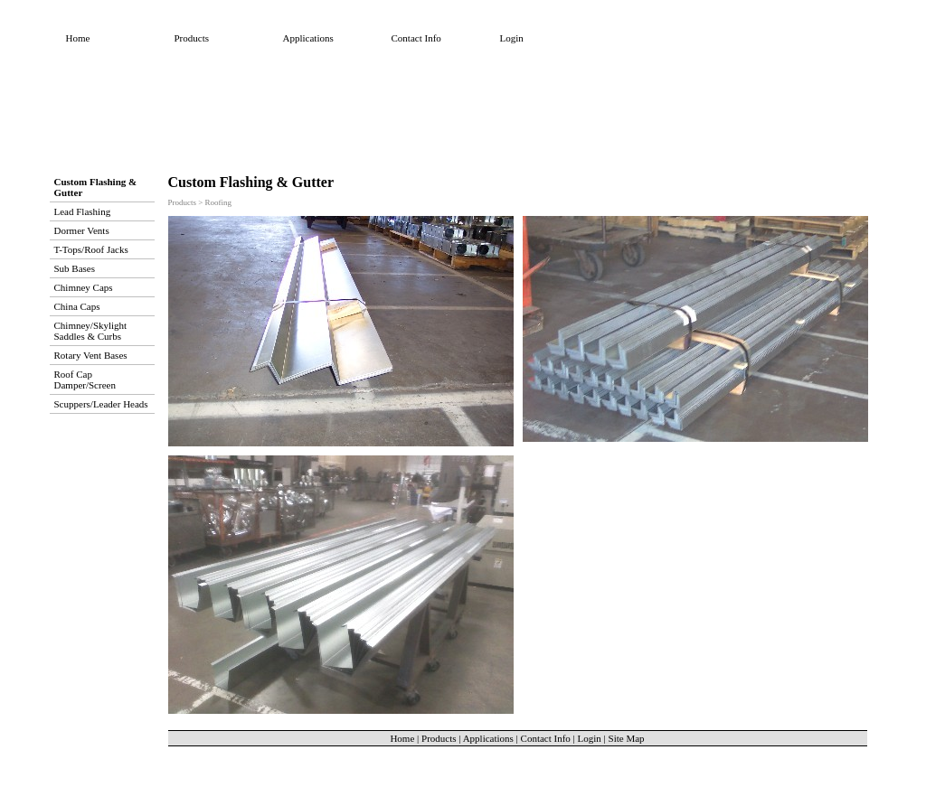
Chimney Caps (83, 287)
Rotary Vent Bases (91, 355)
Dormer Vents (81, 230)
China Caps (77, 306)
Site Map (627, 738)
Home (78, 38)
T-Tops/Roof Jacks (91, 249)
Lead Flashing (82, 211)
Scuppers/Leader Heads (101, 403)
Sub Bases (75, 268)
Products (192, 38)
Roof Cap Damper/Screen (85, 379)
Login (512, 38)
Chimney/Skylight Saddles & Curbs (91, 331)
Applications (308, 38)
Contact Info (416, 38)
